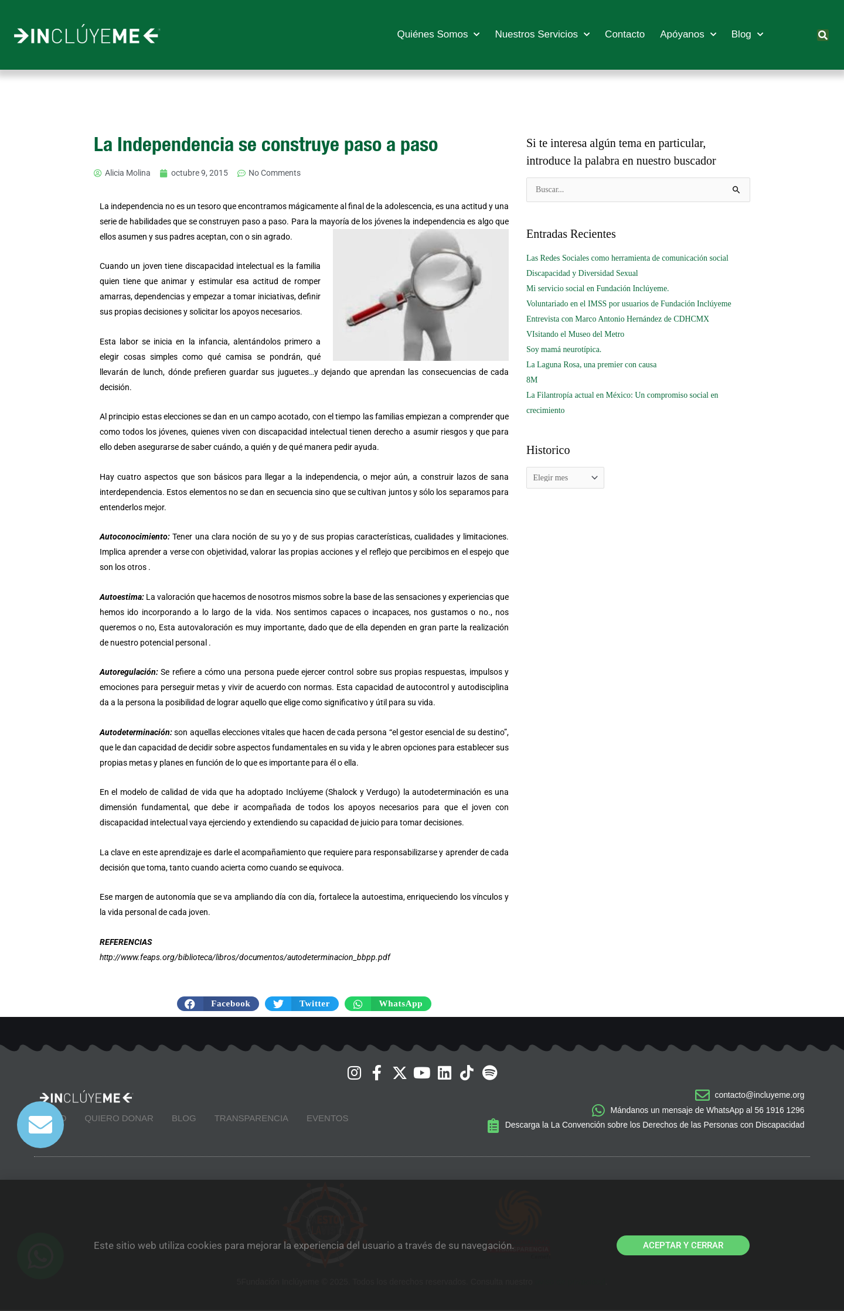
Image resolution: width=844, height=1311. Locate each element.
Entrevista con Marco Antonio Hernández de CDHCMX (618, 319)
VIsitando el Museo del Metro (575, 334)
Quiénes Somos (438, 34)
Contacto (625, 34)
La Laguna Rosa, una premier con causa (592, 364)
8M (531, 379)
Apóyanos (688, 34)
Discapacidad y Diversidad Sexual (582, 273)
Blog (747, 34)
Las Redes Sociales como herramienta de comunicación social (628, 258)
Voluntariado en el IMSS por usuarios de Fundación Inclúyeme (629, 303)
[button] (823, 35)
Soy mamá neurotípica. (564, 349)
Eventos (327, 1119)
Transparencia (251, 1119)
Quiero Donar (119, 1119)
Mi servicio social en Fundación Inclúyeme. (598, 288)
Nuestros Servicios (542, 34)
